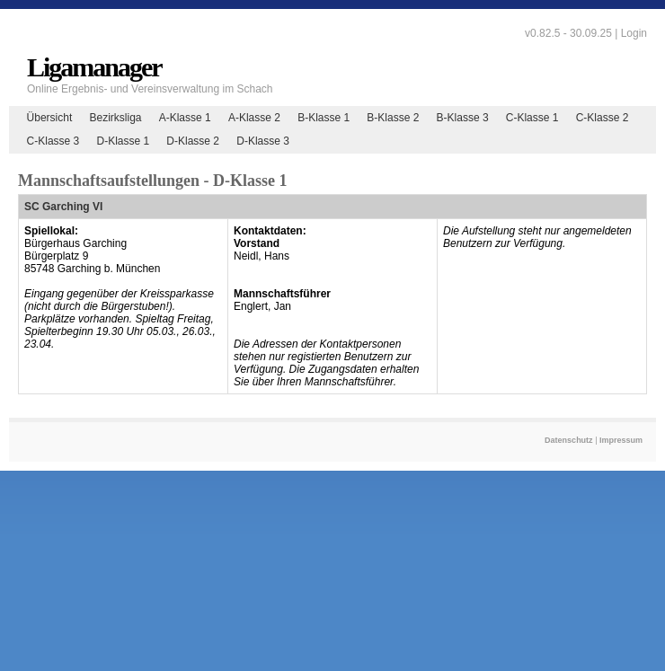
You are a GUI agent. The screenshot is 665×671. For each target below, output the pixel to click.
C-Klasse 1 (532, 117)
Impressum (621, 440)
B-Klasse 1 (323, 117)
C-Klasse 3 (53, 141)
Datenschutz (569, 440)
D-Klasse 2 (192, 141)
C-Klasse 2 (602, 117)
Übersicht (50, 117)
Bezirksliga (115, 117)
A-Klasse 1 (185, 117)
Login (634, 33)
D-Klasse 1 (122, 141)
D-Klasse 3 (262, 141)
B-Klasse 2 (393, 117)
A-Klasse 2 (254, 117)
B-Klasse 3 (463, 117)
